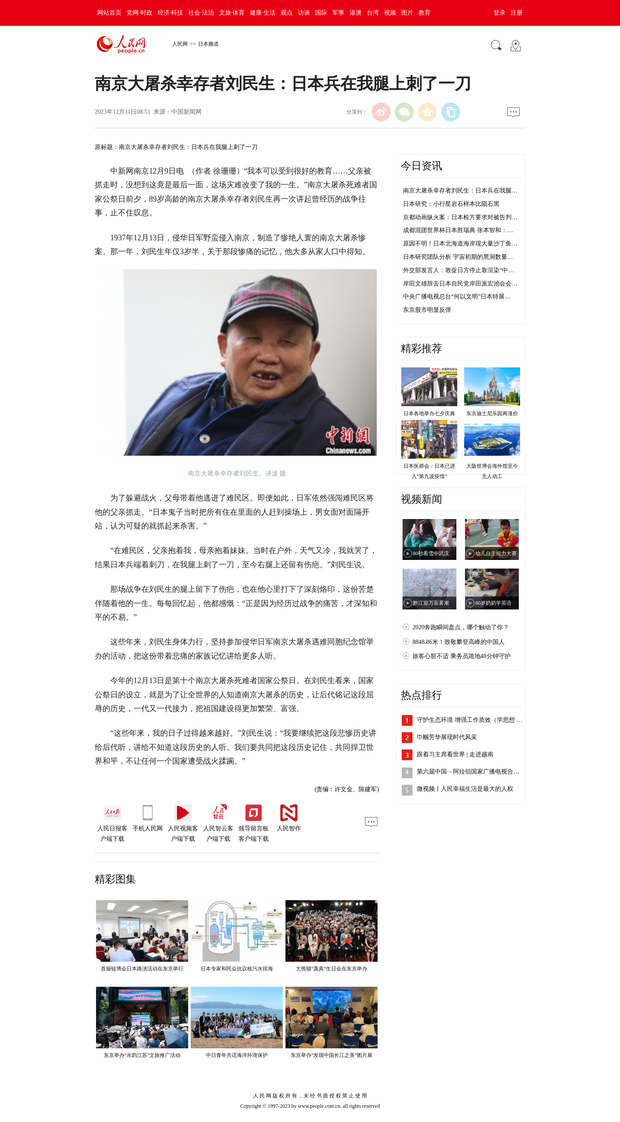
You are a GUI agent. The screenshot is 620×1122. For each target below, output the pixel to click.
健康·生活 (263, 12)
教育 (424, 12)
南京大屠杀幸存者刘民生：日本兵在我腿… (460, 190)
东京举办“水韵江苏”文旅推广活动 (142, 1055)
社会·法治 (201, 12)
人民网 (180, 44)
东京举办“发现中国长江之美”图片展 (332, 1055)
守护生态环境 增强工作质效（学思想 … (469, 720)
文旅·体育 (232, 12)
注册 (517, 12)
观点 (287, 12)
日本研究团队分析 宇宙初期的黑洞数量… (458, 257)
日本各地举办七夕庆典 (429, 413)
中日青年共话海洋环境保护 (237, 1055)
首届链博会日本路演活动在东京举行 (142, 969)
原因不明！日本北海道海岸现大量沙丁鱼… (460, 243)
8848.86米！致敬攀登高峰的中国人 (458, 642)
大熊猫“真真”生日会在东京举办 (332, 969)
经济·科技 (170, 12)
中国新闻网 (186, 112)
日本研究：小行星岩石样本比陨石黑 (451, 204)
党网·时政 (139, 12)
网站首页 (109, 12)
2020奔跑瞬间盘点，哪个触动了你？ (460, 627)
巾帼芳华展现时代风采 (447, 737)
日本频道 (208, 44)
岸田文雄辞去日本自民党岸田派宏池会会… (460, 283)
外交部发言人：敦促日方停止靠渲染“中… (458, 270)
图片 (407, 12)
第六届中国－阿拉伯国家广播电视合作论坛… (477, 771)
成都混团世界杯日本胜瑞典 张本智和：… (458, 230)
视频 (390, 12)
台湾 (373, 12)
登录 (499, 12)
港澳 (356, 12)
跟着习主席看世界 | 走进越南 (455, 754)
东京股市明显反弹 (427, 310)
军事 (338, 12)
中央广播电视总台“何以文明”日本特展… (457, 296)
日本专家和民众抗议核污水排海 (237, 969)
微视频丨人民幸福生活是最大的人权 (465, 789)
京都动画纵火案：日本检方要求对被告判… (460, 217)
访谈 (304, 12)
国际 (321, 12)
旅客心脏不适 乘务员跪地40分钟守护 (461, 656)
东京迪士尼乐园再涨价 (492, 413)
